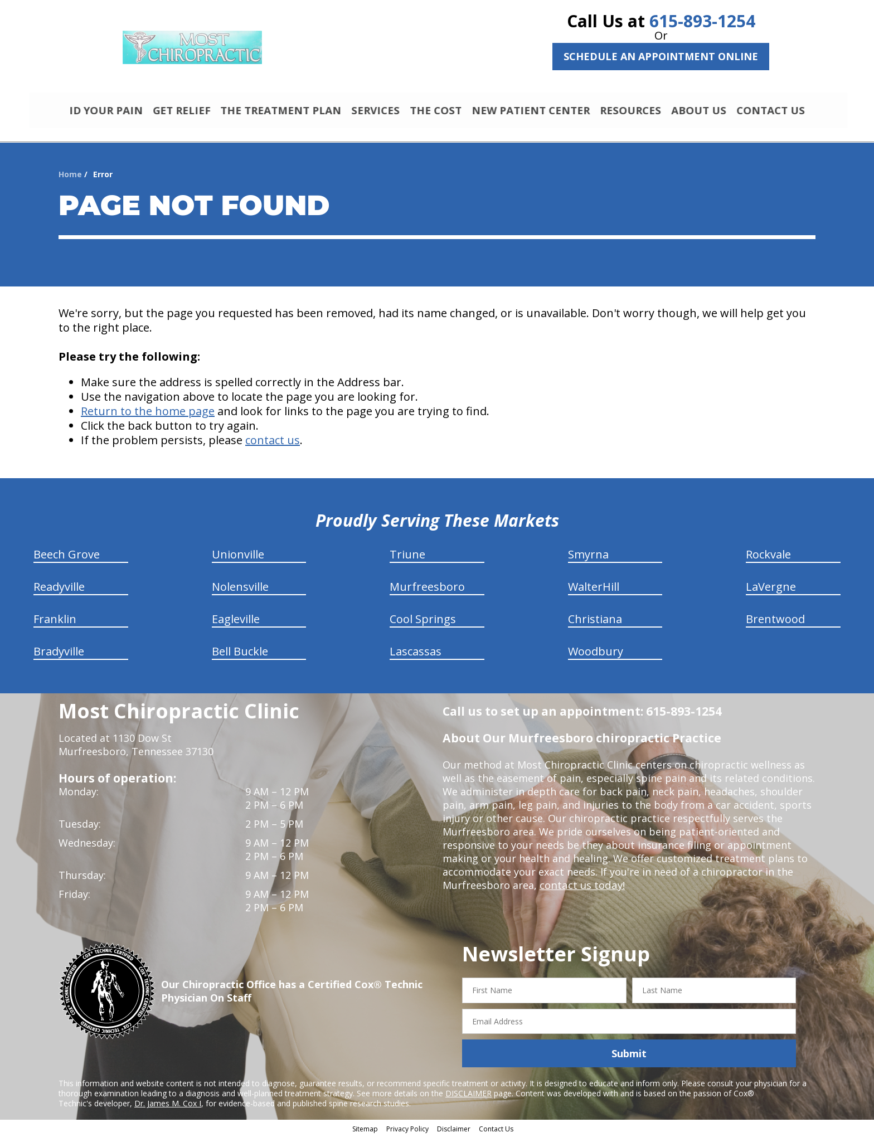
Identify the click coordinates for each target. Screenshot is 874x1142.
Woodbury (595, 656)
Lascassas (415, 656)
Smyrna (588, 559)
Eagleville (236, 623)
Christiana (595, 623)
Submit (629, 1058)
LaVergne (771, 591)
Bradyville (58, 656)
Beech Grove (66, 559)
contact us (272, 445)
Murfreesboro (427, 591)
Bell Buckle (240, 656)
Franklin (54, 623)
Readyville (59, 591)
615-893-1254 (702, 20)
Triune (407, 559)
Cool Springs (423, 623)
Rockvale (768, 559)
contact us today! (581, 890)
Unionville (238, 559)
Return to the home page (148, 416)
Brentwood (775, 623)
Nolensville (240, 591)
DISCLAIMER (468, 1098)
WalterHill (593, 591)
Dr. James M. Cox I (167, 1108)
